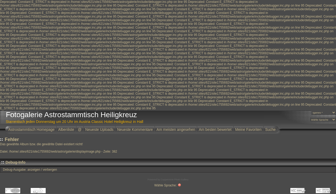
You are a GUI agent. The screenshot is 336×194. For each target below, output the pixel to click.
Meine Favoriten (248, 129)
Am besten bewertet (215, 129)
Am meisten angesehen (175, 129)
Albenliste (66, 129)
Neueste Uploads (99, 129)
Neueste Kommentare (135, 129)
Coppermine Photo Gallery (174, 179)
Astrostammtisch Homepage (31, 129)
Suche (270, 129)
